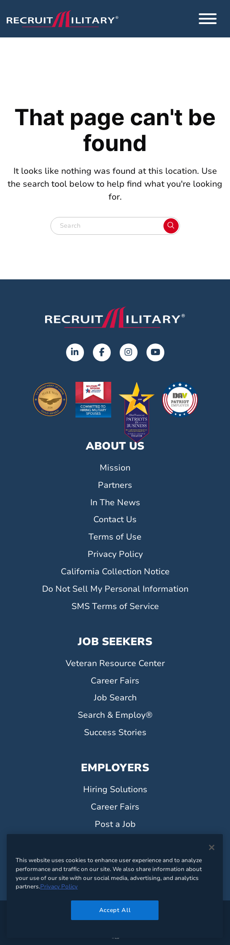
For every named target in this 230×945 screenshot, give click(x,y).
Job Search (115, 698)
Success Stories (115, 732)
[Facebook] (102, 352)
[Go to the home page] (115, 317)
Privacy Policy (115, 554)
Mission (115, 468)
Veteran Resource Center (115, 663)
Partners (115, 485)
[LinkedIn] (75, 352)
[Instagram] (129, 352)
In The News (115, 502)
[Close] (212, 847)
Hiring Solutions (115, 789)
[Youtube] (155, 352)
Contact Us (115, 519)
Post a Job (115, 824)
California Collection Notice (115, 571)
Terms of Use (115, 537)
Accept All (115, 910)
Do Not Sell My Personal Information (115, 589)
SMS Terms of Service (115, 606)
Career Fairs (115, 681)
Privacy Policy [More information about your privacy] (59, 887)
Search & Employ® (115, 715)
